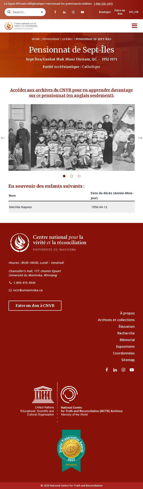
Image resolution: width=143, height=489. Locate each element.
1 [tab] (66, 176)
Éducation (127, 326)
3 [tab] (81, 176)
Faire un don (120, 12)
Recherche (126, 333)
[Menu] (134, 26)
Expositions (125, 346)
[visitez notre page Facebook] (55, 12)
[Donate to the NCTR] (35, 306)
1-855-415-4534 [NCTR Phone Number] (24, 283)
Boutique (105, 12)
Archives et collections (116, 320)
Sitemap (128, 360)
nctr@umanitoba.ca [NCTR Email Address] (28, 290)
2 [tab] (74, 176)
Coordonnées (124, 353)
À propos (127, 313)
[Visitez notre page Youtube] (82, 12)
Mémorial (127, 340)
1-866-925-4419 (103, 3)
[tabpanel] (71, 137)
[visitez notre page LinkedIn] (64, 12)
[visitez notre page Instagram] (73, 12)
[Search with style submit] (42, 12)
